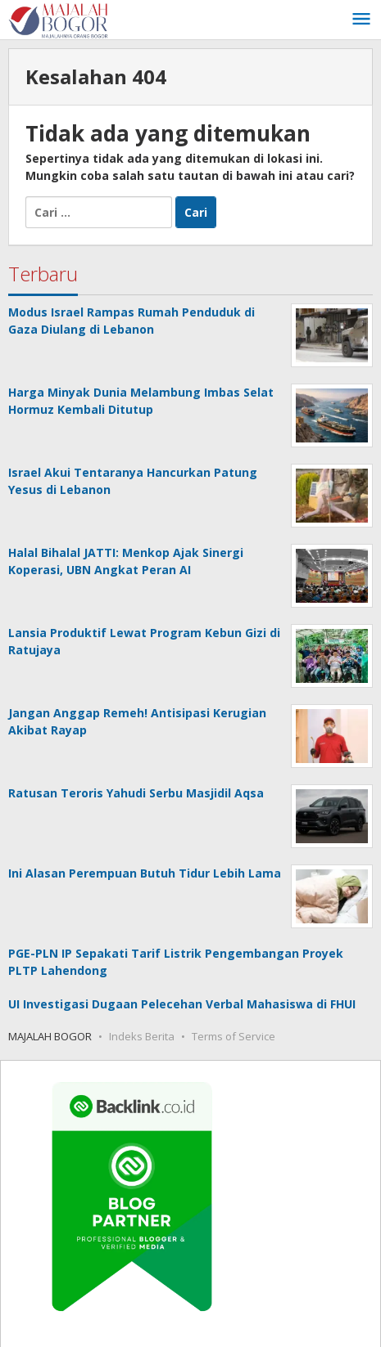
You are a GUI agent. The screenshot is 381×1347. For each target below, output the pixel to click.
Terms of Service (233, 1036)
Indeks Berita (142, 1036)
